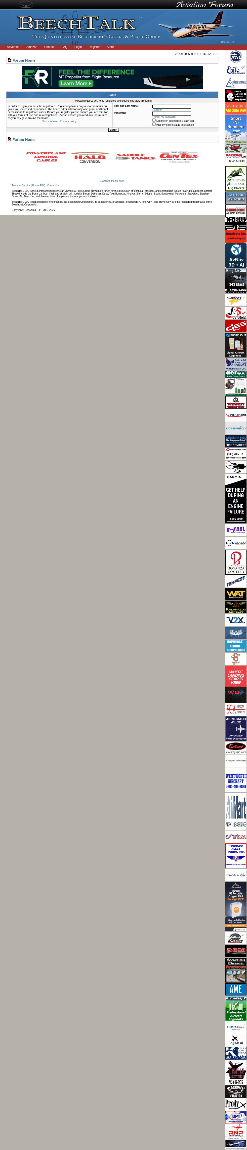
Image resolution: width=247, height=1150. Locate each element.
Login (78, 47)
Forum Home (24, 60)
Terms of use (50, 121)
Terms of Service (21, 185)
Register (94, 47)
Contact (49, 47)
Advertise (13, 47)
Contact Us (53, 185)
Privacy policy (68, 121)
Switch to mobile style (112, 181)
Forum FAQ (38, 185)
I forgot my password (164, 117)
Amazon (31, 47)
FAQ (64, 47)
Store (110, 47)
